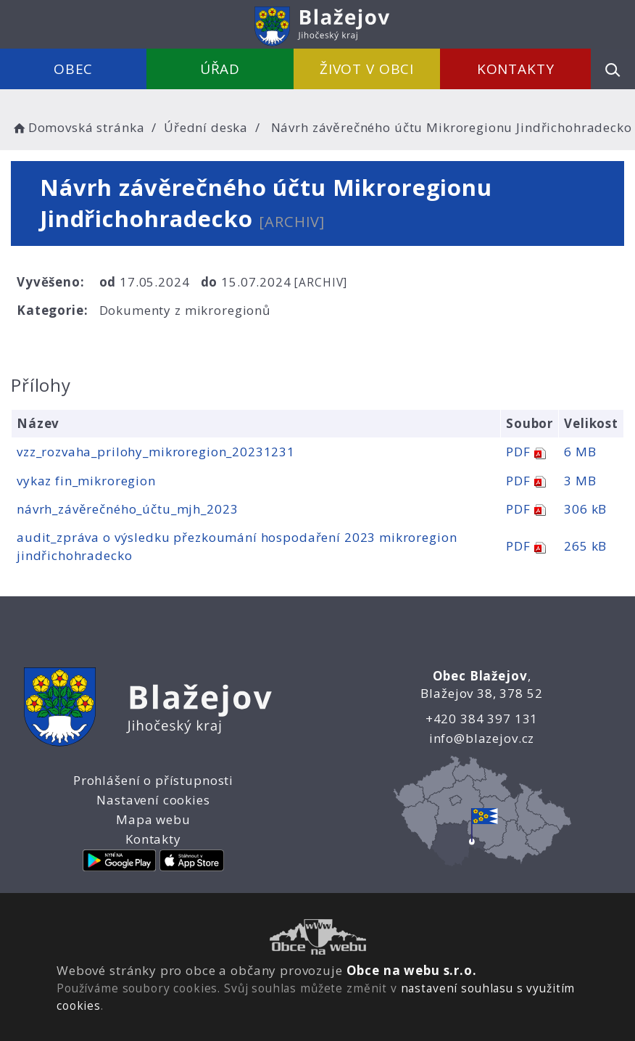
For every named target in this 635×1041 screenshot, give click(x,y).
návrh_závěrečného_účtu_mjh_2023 (127, 509)
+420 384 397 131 (482, 718)
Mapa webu (153, 819)
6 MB (580, 451)
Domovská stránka (77, 127)
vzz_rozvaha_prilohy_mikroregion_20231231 (156, 451)
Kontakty (516, 68)
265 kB (585, 546)
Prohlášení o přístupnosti (153, 780)
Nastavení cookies (152, 799)
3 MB (580, 480)
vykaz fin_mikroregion (86, 480)
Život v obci (367, 68)
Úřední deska (206, 127)
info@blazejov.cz (482, 738)
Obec (73, 68)
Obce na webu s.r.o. (411, 970)
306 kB (585, 509)
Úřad (220, 68)
